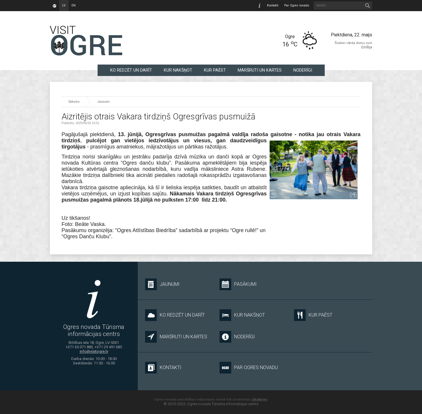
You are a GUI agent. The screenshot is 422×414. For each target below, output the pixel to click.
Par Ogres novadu (296, 5)
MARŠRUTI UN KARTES (260, 70)
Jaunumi (103, 102)
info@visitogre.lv (94, 351)
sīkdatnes (259, 399)
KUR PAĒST (215, 70)
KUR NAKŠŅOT (178, 70)
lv (64, 5)
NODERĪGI (302, 70)
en (74, 5)
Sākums (74, 102)
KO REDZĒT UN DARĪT (131, 70)
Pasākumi (238, 284)
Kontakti (272, 5)
